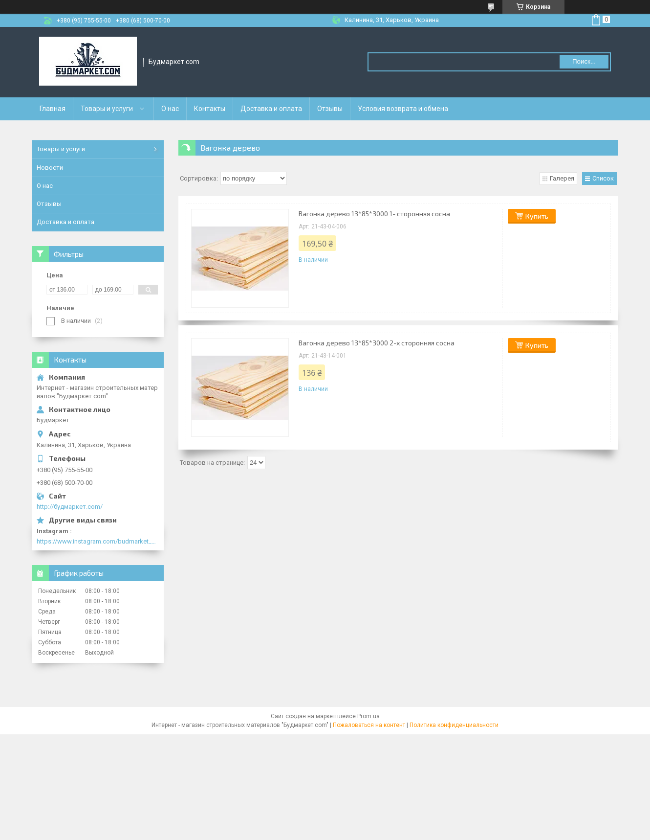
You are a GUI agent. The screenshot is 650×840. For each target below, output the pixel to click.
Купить (536, 216)
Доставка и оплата (271, 109)
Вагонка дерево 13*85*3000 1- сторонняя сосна (374, 213)
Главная (52, 109)
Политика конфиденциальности (454, 725)
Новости (50, 167)
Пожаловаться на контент (369, 725)
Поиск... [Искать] (584, 61)
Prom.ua (368, 716)
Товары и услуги (107, 109)
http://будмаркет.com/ (70, 506)
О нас (170, 109)
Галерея (562, 178)
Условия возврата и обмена (403, 109)
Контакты (209, 109)
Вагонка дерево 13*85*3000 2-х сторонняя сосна (377, 343)
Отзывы (330, 109)
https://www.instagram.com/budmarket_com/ (98, 541)
